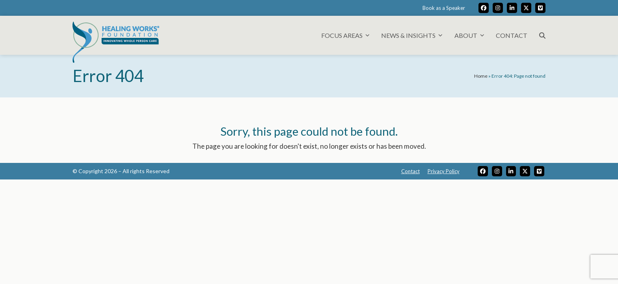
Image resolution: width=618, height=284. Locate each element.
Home (481, 76)
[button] (542, 35)
